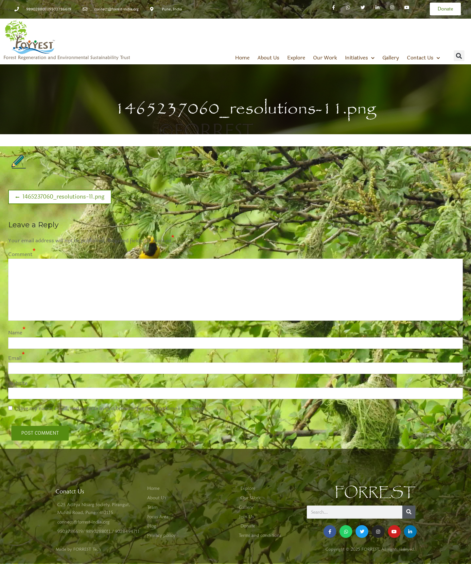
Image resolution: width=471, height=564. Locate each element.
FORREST (375, 493)
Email (15, 358)
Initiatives (360, 58)
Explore (296, 58)
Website (17, 383)
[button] (459, 55)
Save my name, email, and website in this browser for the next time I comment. (111, 408)
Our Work (325, 58)
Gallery (390, 58)
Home (242, 58)
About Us (268, 58)
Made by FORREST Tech (78, 549)
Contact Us (423, 58)
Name (15, 333)
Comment (20, 254)
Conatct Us (70, 491)
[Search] (408, 512)
